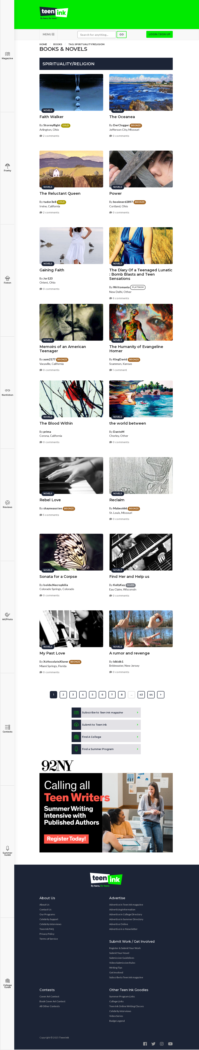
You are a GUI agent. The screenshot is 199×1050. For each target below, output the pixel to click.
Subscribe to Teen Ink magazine (126, 977)
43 (141, 695)
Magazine (7, 55)
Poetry (7, 168)
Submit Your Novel (119, 953)
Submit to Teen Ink (89, 725)
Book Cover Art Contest (52, 1001)
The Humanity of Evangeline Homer (136, 349)
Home (43, 44)
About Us (44, 905)
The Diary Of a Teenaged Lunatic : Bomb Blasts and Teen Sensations (140, 274)
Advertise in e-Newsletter (123, 929)
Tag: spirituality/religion (86, 44)
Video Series (116, 1016)
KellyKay (119, 585)
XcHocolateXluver (55, 661)
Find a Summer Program (93, 750)
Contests (7, 729)
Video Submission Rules (122, 963)
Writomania (121, 287)
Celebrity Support (48, 919)
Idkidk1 (118, 661)
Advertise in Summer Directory (126, 919)
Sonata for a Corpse (58, 577)
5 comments (49, 515)
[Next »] (161, 695)
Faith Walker (51, 117)
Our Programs (47, 914)
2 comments (49, 136)
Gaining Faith (51, 270)
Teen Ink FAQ (46, 929)
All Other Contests (49, 1006)
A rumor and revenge (129, 653)
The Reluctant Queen (60, 193)
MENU (48, 34)
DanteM (118, 432)
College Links (116, 1001)
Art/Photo (7, 616)
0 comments (119, 136)
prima (47, 432)
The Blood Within (56, 423)
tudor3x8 (49, 202)
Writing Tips (115, 968)
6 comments (119, 298)
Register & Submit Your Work (125, 948)
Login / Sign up (159, 34)
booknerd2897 (123, 202)
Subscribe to (97, 713)
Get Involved (116, 972)
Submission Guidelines (121, 958)
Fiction (7, 280)
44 (151, 695)
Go (121, 34)
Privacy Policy (46, 934)
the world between (127, 423)
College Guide (7, 983)
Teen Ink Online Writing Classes (126, 1006)
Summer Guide (7, 851)
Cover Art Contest (49, 996)
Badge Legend (117, 1021)
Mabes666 (120, 508)
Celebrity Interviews (50, 924)
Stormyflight (51, 125)
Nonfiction (7, 392)
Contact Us (45, 909)
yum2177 (49, 359)
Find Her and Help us (129, 577)
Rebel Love (50, 500)
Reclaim (117, 500)
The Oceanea (122, 117)
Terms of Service (48, 939)
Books (57, 44)
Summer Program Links (122, 996)
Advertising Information (122, 909)
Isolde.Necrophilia (55, 585)
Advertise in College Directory (125, 914)
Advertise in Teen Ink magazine (126, 905)
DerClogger (121, 125)
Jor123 (47, 278)
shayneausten (52, 508)
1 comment (118, 370)
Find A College (86, 737)
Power (115, 193)
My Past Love (52, 653)
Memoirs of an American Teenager (62, 349)
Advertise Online (118, 924)
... (131, 695)
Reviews (7, 504)
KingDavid (120, 359)
